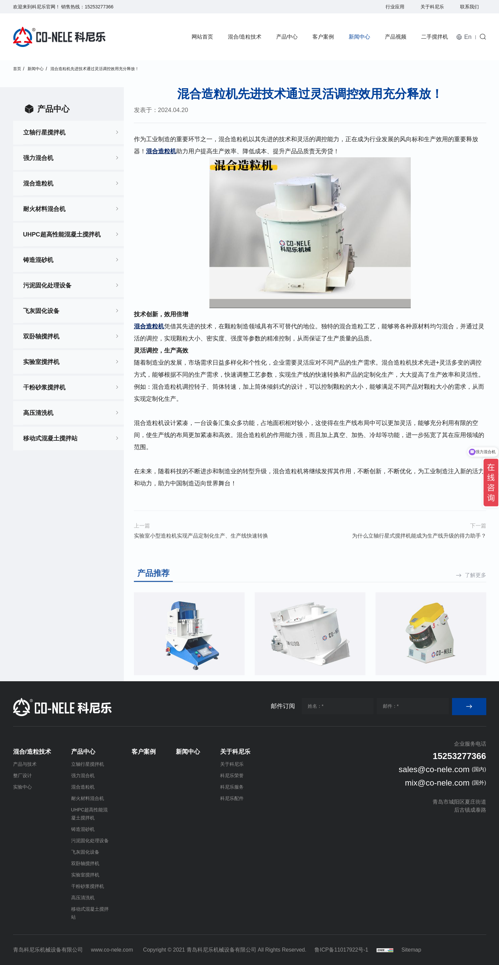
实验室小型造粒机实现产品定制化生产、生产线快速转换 (201, 548)
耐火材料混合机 (44, 209)
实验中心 (22, 787)
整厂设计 (22, 775)
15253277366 (99, 6)
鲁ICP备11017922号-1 (341, 950)
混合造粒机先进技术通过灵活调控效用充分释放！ (94, 68)
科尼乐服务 (232, 787)
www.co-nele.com (112, 950)
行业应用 (395, 6)
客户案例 (323, 37)
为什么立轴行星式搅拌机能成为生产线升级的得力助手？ (419, 548)
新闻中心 (359, 37)
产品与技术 (25, 764)
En (467, 37)
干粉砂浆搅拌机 (44, 387)
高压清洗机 (38, 413)
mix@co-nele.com (437, 782)
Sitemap (411, 950)
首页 (17, 68)
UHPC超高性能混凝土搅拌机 (62, 234)
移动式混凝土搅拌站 (50, 438)
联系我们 (469, 6)
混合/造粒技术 (244, 37)
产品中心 (287, 37)
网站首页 (202, 37)
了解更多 (475, 631)
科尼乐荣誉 (232, 775)
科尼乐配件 (232, 798)
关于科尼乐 (432, 6)
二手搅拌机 (434, 37)
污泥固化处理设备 (47, 285)
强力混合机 (38, 158)
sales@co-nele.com (434, 769)
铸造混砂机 (38, 260)
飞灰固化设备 (41, 311)
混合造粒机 (38, 183)
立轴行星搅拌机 (44, 132)
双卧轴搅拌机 (41, 336)
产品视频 (395, 37)
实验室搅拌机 (41, 362)
